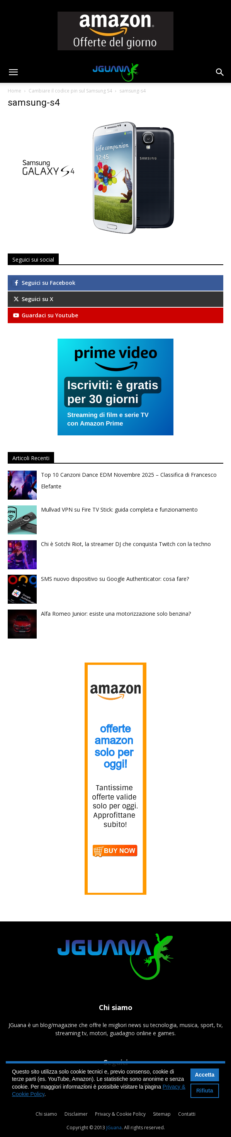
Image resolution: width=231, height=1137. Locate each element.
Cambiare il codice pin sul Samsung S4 (70, 90)
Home (14, 90)
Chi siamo (46, 1114)
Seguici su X (32, 299)
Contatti (186, 1114)
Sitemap (162, 1114)
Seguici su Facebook (43, 282)
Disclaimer (76, 1114)
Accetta (204, 1075)
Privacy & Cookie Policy (120, 1114)
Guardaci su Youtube (45, 315)
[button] (13, 72)
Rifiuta (204, 1090)
